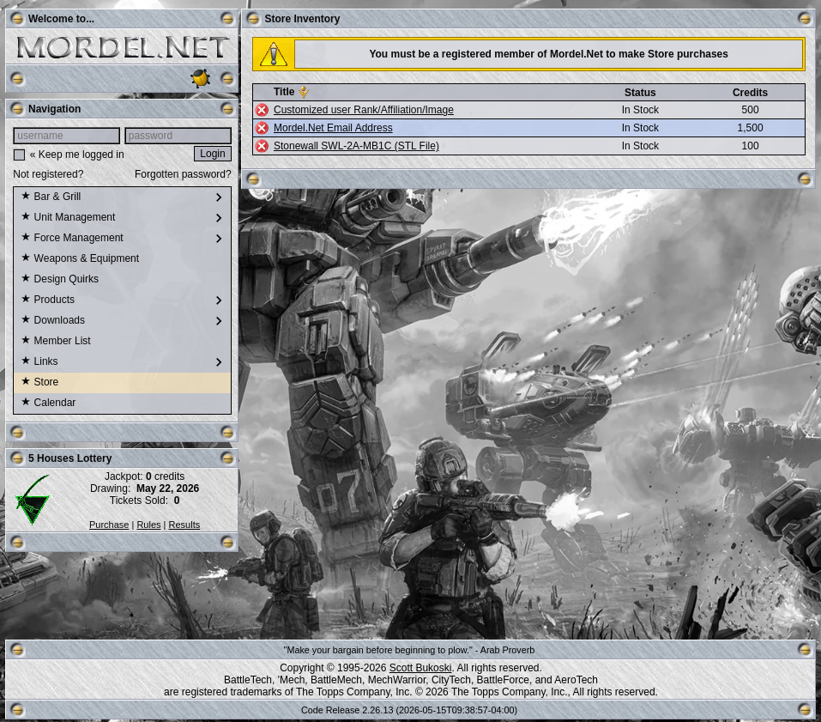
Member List (55, 341)
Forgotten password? (183, 174)
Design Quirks (59, 279)
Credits (750, 93)
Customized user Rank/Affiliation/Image (364, 110)
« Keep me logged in (77, 155)
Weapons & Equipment (79, 259)
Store (39, 382)
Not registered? (48, 174)
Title (284, 92)
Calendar (48, 403)
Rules (148, 524)
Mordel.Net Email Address (333, 128)
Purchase (109, 524)
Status (640, 93)
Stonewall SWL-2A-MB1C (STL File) (356, 146)
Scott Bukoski (420, 668)
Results (185, 524)
